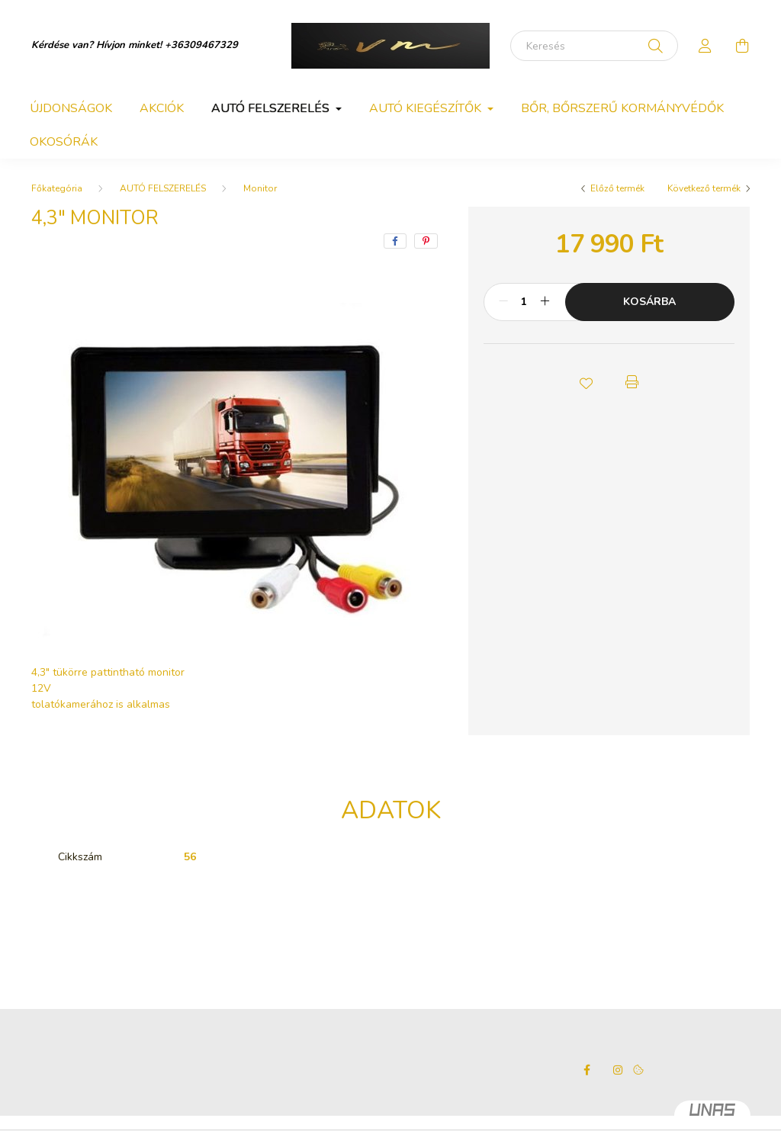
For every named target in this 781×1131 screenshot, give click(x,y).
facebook (587, 1070)
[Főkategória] (56, 188)
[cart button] (742, 46)
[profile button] (705, 46)
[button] (585, 382)
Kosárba (649, 301)
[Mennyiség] (524, 302)
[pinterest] (426, 241)
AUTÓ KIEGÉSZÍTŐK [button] (426, 108)
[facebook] (395, 241)
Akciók (162, 108)
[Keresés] (594, 46)
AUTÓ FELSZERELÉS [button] (272, 108)
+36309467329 (201, 45)
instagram (618, 1070)
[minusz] (503, 302)
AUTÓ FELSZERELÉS (163, 188)
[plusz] (545, 302)
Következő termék (704, 188)
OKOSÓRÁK (64, 141)
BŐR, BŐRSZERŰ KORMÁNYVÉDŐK (622, 108)
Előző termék (617, 188)
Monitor (260, 188)
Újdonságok (71, 108)
